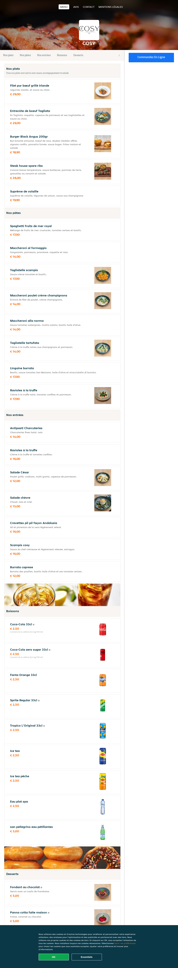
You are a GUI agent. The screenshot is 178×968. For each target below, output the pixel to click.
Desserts (78, 55)
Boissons (62, 55)
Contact (88, 7)
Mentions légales (111, 7)
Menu (64, 7)
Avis (76, 7)
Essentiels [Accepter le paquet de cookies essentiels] (86, 957)
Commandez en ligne (151, 57)
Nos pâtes (25, 55)
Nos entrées (44, 55)
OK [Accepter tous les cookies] (53, 957)
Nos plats (8, 55)
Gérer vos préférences (125, 943)
